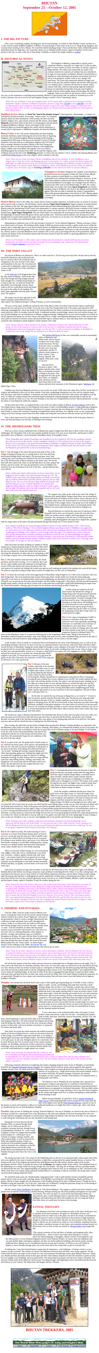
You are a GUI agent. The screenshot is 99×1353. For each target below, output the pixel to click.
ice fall (41, 655)
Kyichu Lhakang (78, 405)
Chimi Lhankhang (23, 1189)
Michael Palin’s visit (78, 1226)
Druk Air (13, 274)
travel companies (18, 244)
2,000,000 (80, 104)
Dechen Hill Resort (53, 335)
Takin (19, 1033)
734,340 (67, 104)
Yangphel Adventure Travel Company (25, 1067)
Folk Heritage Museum (72, 1103)
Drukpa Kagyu (16, 155)
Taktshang (87, 384)
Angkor (77, 52)
